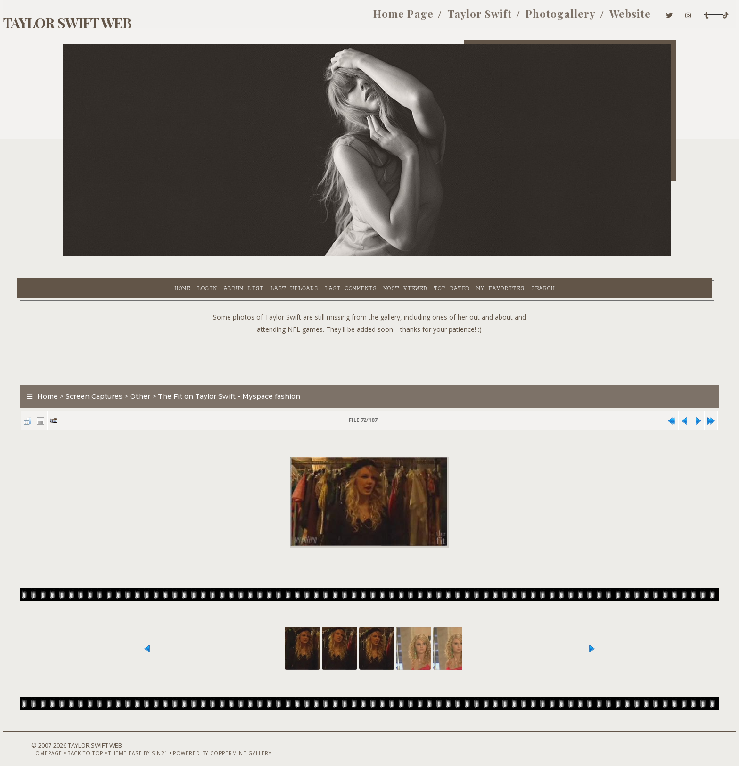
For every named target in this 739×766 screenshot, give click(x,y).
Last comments (270, 255)
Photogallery (465, 18)
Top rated (372, 255)
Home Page (308, 18)
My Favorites (420, 255)
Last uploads (214, 255)
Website (534, 18)
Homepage (78, 741)
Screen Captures (139, 374)
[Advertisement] (369, 334)
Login (127, 255)
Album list (164, 255)
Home (102, 255)
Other (186, 374)
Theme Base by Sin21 (170, 741)
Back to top (117, 741)
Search (463, 255)
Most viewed (325, 255)
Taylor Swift (384, 18)
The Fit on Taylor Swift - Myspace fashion (275, 374)
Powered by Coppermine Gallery (254, 741)
